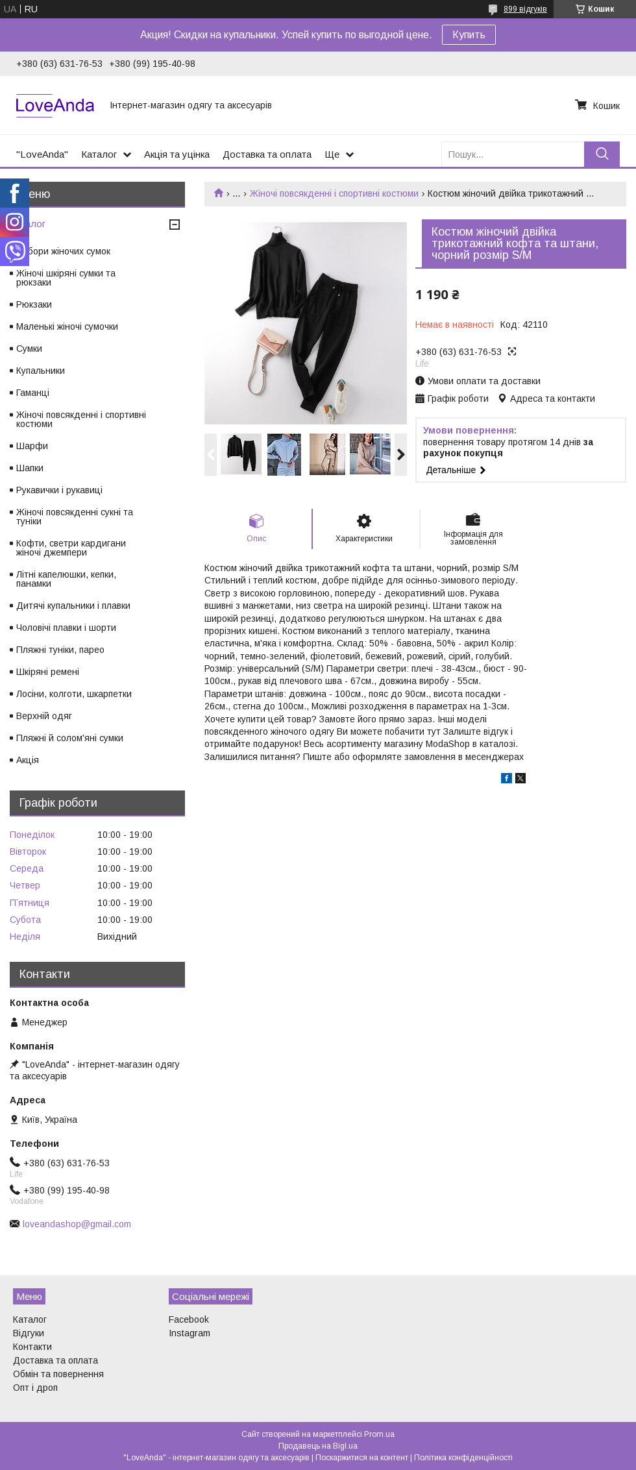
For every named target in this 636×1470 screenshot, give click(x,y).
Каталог (99, 154)
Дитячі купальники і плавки (73, 605)
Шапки (29, 468)
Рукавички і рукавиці (59, 490)
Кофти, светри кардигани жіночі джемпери (71, 547)
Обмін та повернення (58, 1374)
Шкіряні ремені (47, 672)
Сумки (29, 348)
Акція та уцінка (177, 154)
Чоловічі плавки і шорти (66, 627)
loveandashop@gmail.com (77, 1224)
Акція (27, 760)
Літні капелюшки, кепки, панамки (66, 579)
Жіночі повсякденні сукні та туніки (74, 516)
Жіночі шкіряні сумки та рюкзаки (66, 278)
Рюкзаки (34, 304)
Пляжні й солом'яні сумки (69, 738)
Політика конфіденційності (463, 1457)
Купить (468, 34)
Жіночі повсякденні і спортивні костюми (334, 193)
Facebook (189, 1319)
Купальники (40, 370)
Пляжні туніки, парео (60, 649)
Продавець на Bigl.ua (318, 1446)
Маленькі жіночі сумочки (67, 326)
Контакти (32, 1346)
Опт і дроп (35, 1387)
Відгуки (28, 1333)
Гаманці (32, 392)
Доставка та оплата (267, 154)
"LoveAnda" (42, 154)
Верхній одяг (44, 716)
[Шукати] (602, 154)
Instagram (189, 1333)
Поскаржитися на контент (361, 1457)
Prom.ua (379, 1434)
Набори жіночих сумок (63, 251)
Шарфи (32, 446)
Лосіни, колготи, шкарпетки (74, 694)
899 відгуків (525, 9)
